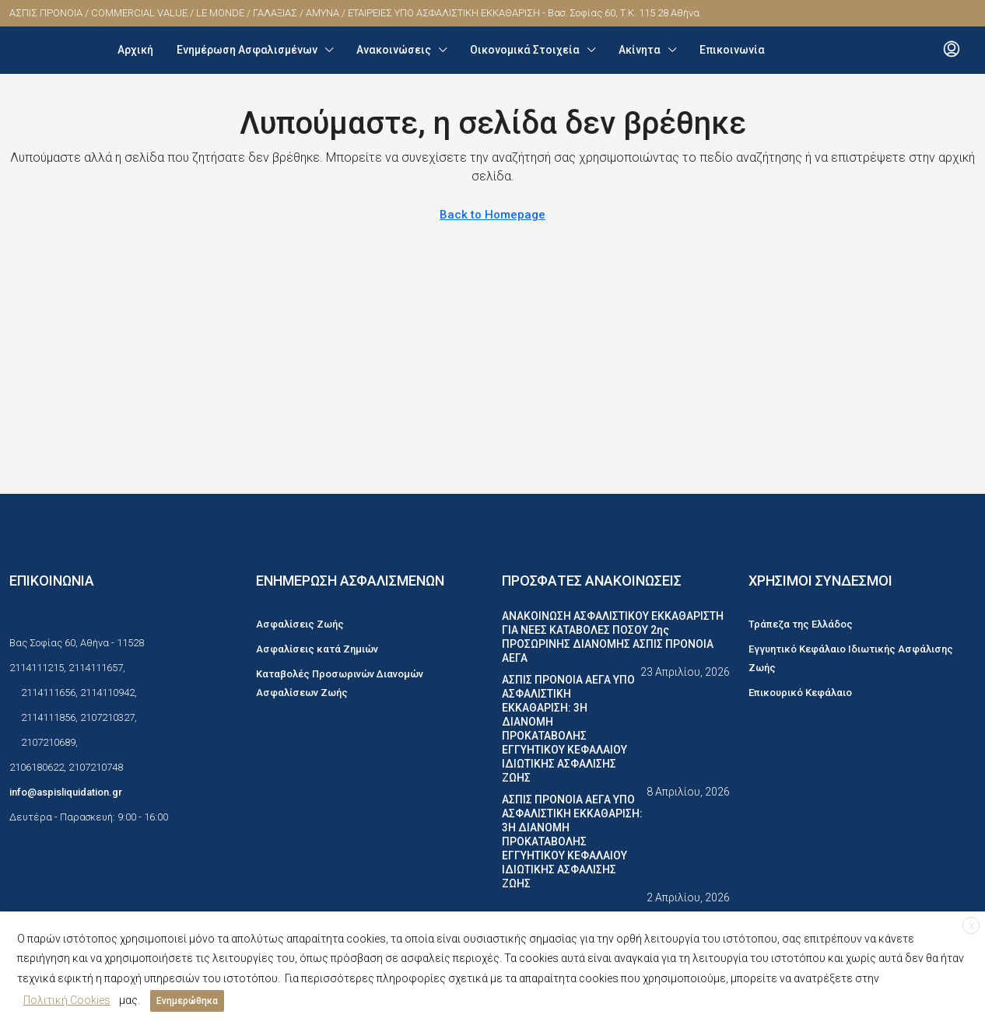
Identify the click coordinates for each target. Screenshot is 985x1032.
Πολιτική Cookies (66, 1003)
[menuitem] (951, 49)
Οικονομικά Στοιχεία (525, 50)
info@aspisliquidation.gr (65, 792)
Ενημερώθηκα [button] (187, 1004)
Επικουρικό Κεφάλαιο (800, 692)
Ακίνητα (640, 50)
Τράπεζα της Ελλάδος (800, 624)
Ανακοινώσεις (393, 50)
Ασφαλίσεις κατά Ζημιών (317, 649)
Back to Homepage (492, 215)
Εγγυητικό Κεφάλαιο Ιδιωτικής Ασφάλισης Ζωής (850, 658)
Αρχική (135, 50)
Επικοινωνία (732, 50)
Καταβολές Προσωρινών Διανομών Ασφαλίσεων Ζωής (339, 683)
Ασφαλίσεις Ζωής (300, 624)
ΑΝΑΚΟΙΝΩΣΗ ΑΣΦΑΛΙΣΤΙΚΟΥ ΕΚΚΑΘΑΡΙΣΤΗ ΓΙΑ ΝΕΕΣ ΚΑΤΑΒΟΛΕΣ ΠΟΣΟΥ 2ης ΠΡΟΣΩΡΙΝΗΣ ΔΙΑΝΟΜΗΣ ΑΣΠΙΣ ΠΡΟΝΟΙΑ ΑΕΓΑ (613, 637)
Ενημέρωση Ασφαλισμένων (247, 50)
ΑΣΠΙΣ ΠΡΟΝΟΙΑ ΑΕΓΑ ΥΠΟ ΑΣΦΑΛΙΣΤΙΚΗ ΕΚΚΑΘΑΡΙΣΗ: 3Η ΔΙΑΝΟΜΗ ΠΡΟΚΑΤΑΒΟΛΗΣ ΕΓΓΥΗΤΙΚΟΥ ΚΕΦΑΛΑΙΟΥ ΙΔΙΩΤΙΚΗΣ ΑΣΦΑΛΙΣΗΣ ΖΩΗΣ (568, 728)
